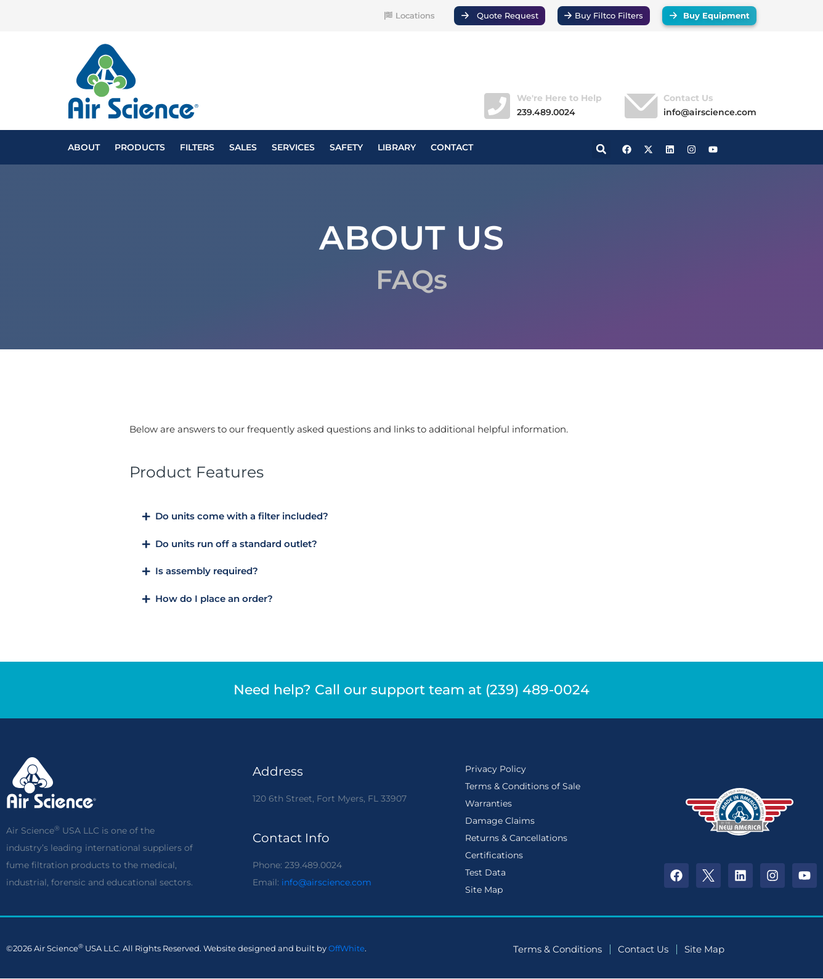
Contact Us (688, 98)
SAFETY (346, 147)
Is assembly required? (206, 571)
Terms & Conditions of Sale (522, 786)
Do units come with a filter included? (241, 516)
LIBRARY (397, 147)
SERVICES (293, 147)
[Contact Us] (639, 106)
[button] (601, 149)
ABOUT (84, 147)
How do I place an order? (214, 598)
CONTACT (452, 147)
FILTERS (197, 147)
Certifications (494, 855)
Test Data (485, 872)
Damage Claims (500, 820)
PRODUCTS (140, 147)
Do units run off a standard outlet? (236, 544)
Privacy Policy (495, 768)
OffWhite (346, 948)
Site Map (484, 889)
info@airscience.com (326, 882)
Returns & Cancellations (516, 837)
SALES (243, 147)
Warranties (488, 803)
